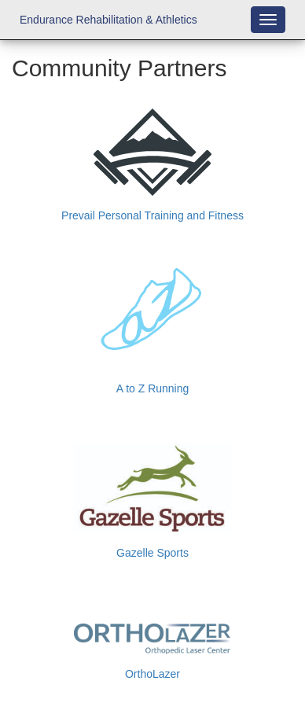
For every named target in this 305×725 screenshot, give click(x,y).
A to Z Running (152, 388)
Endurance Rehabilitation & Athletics (108, 19)
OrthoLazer (152, 674)
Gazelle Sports (152, 553)
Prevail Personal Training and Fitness (152, 215)
